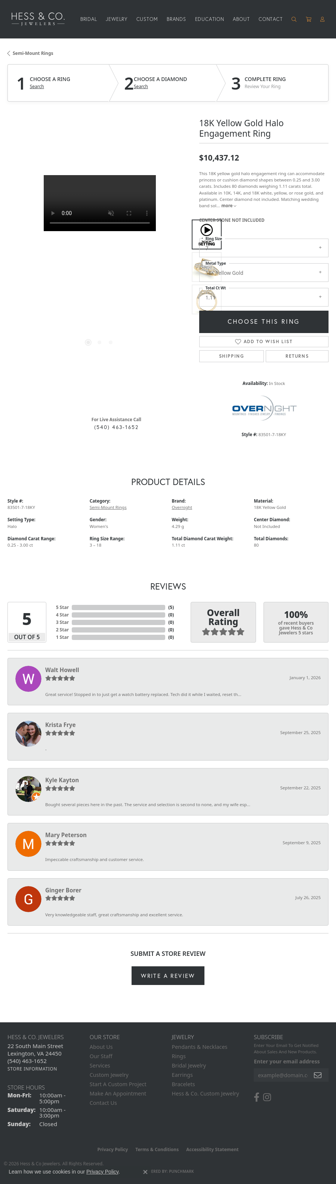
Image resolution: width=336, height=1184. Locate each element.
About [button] (241, 19)
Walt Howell (62, 670)
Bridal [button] (88, 19)
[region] (99, 267)
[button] (294, 19)
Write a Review (168, 975)
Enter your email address (287, 1061)
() (171, 607)
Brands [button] (176, 19)
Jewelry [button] (116, 19)
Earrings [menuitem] (182, 1074)
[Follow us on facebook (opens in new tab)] (256, 1097)
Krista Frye (60, 724)
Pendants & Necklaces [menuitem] (200, 1046)
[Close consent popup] (145, 1172)
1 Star (62, 637)
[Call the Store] (27, 1061)
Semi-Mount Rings (33, 53)
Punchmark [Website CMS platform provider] (181, 1171)
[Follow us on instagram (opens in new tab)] (267, 1097)
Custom (147, 19)
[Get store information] (32, 1069)
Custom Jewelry (109, 1074)
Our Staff (101, 1056)
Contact (271, 19)
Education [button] (209, 19)
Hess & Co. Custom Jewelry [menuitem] (205, 1093)
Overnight (182, 507)
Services (100, 1065)
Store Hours (26, 1087)
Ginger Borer (63, 890)
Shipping (231, 356)
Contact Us (103, 1102)
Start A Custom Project (118, 1084)
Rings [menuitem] (179, 1056)
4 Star (62, 615)
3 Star (62, 622)
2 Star (62, 630)
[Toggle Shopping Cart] (309, 19)
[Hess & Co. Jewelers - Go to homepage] (42, 19)
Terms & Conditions (157, 1149)
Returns (297, 356)
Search (37, 86)
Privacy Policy (113, 1149)
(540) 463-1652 (116, 427)
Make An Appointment (118, 1093)
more (228, 205)
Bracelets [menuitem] (183, 1084)
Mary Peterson (66, 835)
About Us (101, 1046)
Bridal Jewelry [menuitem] (189, 1065)
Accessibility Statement (212, 1149)
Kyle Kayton (62, 780)
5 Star (62, 607)
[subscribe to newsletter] (318, 1075)
